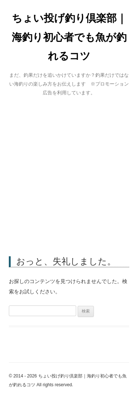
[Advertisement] (69, 175)
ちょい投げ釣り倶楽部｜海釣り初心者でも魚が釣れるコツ (69, 37)
